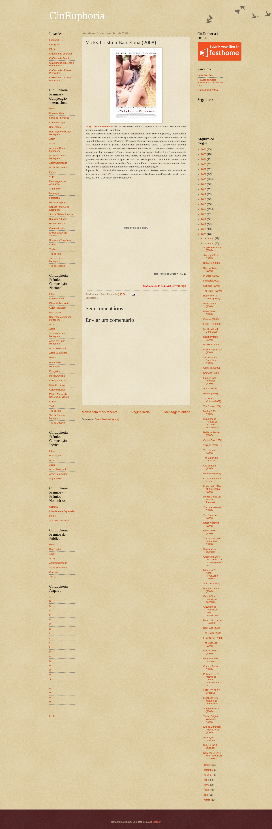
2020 (204, 179)
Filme (52, 108)
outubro (208, 764)
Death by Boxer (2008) (211, 338)
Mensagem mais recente (99, 412)
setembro (209, 770)
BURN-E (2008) (211, 344)
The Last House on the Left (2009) (211, 541)
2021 (204, 174)
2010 (204, 229)
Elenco (52, 172)
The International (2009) (212, 508)
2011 (204, 224)
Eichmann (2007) (212, 473)
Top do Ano (55, 253)
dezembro (209, 238)
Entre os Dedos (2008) (211, 590)
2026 (204, 149)
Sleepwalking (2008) (210, 269)
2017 (204, 194)
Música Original (57, 202)
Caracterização (57, 228)
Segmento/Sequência (60, 240)
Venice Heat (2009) (209, 305)
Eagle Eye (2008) (212, 324)
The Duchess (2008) (210, 644)
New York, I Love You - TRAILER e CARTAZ (212, 756)
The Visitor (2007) (212, 290)
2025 (204, 154)
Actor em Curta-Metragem (57, 149)
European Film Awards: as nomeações (211, 701)
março (207, 800)
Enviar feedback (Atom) (107, 419)
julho (206, 779)
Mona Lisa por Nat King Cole (212, 621)
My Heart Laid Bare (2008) (210, 330)
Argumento (55, 188)
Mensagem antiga (177, 412)
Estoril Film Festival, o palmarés (210, 599)
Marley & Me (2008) (209, 412)
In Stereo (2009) (211, 275)
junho (207, 785)
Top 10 (52, 576)
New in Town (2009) (210, 652)
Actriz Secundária (58, 167)
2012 (204, 219)
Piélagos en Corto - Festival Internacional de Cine (210, 82)
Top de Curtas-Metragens (57, 260)
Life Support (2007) (209, 467)
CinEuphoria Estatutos (60, 53)
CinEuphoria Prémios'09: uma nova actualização (211, 423)
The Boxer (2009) (212, 633)
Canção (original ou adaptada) (59, 208)
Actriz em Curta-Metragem (57, 157)
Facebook (54, 40)
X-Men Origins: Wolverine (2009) (211, 719)
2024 (204, 159)
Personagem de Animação (57, 182)
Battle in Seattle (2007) (211, 433)
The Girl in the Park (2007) (210, 459)
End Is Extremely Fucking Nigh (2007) (212, 729)
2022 (204, 169)
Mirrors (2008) (210, 393)
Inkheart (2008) (211, 280)
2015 (204, 204)
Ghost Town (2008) (209, 532)
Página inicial (140, 412)
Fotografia (54, 198)
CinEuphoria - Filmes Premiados (60, 71)
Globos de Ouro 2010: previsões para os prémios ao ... (213, 560)
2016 (204, 199)
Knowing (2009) (211, 373)
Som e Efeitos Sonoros (61, 214)
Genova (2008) (211, 319)
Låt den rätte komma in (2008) (209, 381)
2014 (204, 209)
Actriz (52, 143)
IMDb (52, 49)
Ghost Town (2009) (209, 312)
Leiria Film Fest (205, 75)
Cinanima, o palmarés (209, 550)
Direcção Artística (58, 219)
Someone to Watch (59, 520)
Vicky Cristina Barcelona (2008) (210, 360)
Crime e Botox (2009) (210, 667)
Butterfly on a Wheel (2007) (211, 297)
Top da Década (57, 266)
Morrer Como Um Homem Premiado (212, 499)
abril (206, 794)
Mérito (52, 515)
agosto (207, 775)
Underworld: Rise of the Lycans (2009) (212, 489)
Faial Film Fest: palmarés (211, 659)
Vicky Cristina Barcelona (124, 88)
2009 (204, 234)
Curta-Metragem (57, 122)
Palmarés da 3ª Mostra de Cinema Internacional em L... (211, 680)
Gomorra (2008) (211, 367)
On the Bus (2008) (212, 440)
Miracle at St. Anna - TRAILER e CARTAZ (210, 574)
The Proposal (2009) (210, 516)
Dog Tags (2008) (211, 628)
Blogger (156, 822)
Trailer (52, 249)
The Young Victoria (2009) (212, 400)
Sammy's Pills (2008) (210, 256)
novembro (209, 243)
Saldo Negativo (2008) (211, 524)
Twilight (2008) (211, 445)
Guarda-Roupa (57, 223)
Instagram (54, 44)
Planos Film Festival (208, 90)
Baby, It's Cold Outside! (210, 746)
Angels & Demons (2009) (212, 249)
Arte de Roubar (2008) (211, 710)
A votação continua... (210, 738)
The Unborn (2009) (209, 451)
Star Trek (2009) (211, 583)
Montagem (54, 193)
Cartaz (52, 244)
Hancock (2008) (211, 285)
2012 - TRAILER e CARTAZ (212, 691)
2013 (204, 214)
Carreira (53, 506)
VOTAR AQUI (179, 286)
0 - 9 (51, 716)
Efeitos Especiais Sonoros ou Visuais (59, 395)
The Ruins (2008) (212, 406)
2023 (204, 164)
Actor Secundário (58, 163)
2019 (204, 184)
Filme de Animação (59, 117)
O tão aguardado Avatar (212, 480)
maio (206, 789)
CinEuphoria (77, 15)
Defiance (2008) (211, 263)
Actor (52, 139)
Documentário (56, 113)
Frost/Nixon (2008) (213, 638)
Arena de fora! (210, 388)
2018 (204, 189)
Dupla (52, 176)
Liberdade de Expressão (62, 511)
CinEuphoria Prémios (60, 58)
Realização (55, 127)
